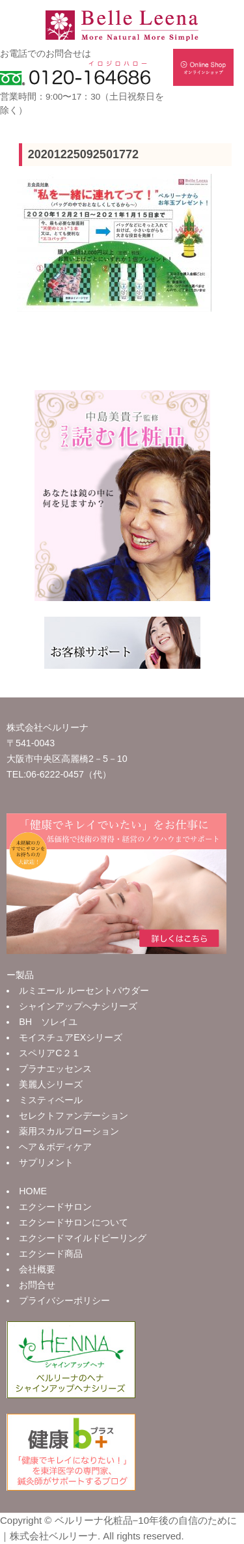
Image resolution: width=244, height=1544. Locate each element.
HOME (33, 1191)
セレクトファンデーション (73, 1115)
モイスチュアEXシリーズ (70, 1037)
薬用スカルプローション (69, 1131)
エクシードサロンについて (73, 1222)
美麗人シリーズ (51, 1084)
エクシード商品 (51, 1253)
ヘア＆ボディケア (55, 1147)
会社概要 (37, 1269)
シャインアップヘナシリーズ (78, 1006)
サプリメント (46, 1162)
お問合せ (37, 1285)
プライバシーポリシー (64, 1300)
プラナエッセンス (55, 1068)
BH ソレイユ (48, 1022)
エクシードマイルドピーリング (82, 1238)
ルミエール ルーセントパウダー (84, 990)
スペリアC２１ (49, 1053)
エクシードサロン (55, 1206)
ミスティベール (51, 1100)
